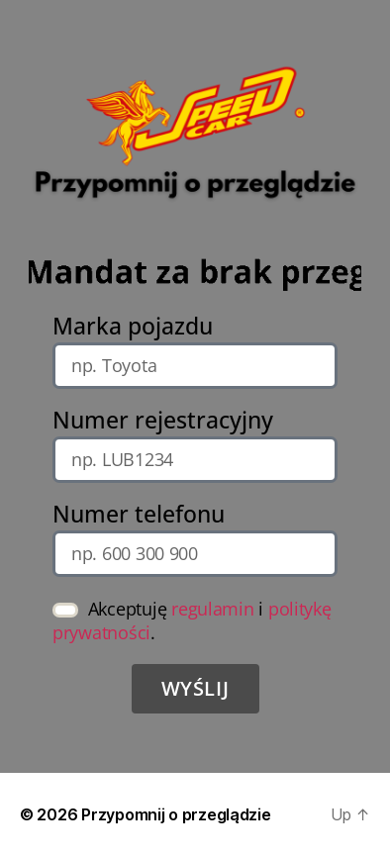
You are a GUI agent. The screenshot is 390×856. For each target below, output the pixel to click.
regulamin (212, 608)
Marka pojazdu (132, 326)
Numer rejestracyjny (162, 420)
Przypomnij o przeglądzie (176, 814)
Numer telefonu (138, 514)
